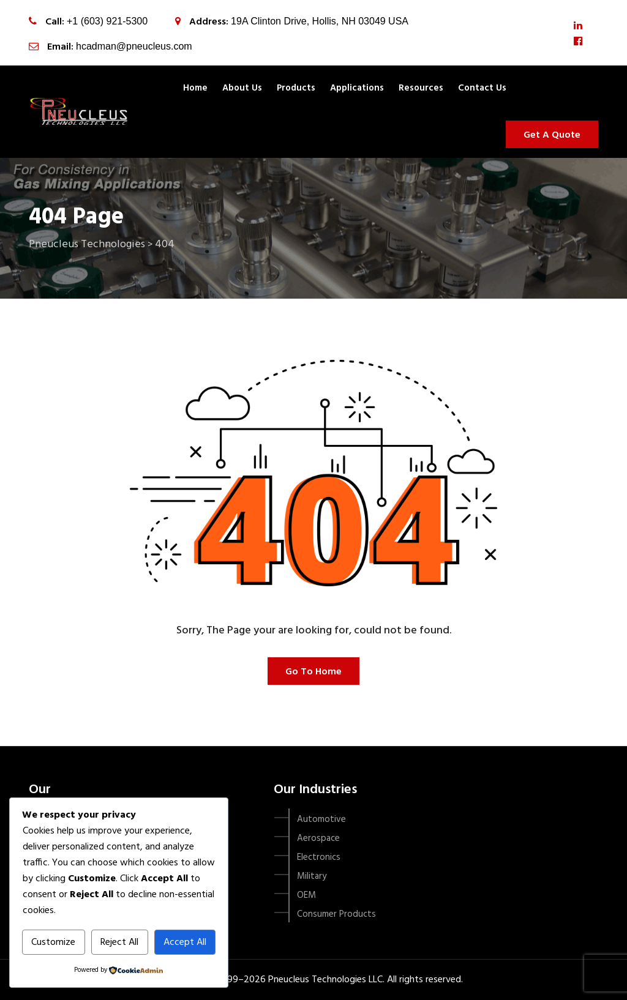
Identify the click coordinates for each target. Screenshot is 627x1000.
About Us (242, 88)
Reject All (119, 942)
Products (296, 88)
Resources (421, 88)
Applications (357, 88)
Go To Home (313, 672)
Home (195, 88)
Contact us (482, 88)
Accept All (184, 942)
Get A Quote (552, 135)
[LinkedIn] (578, 26)
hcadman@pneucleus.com (134, 46)
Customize (53, 942)
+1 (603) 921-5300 (107, 21)
